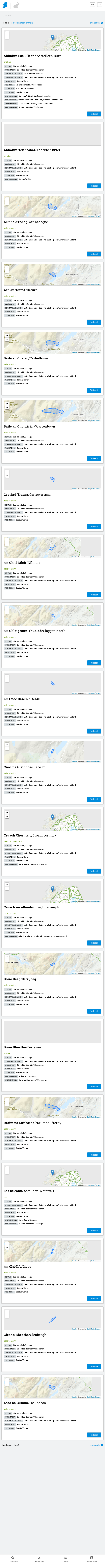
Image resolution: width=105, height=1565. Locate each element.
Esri (88, 50)
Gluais (65, 1559)
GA (92, 4)
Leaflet (74, 50)
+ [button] (7, 33)
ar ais (7, 15)
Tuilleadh (94, 114)
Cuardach (13, 1559)
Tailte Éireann (95, 50)
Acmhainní (92, 1559)
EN (100, 4)
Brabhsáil (39, 1559)
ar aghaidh (96, 23)
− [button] (7, 37)
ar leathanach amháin (23, 23)
